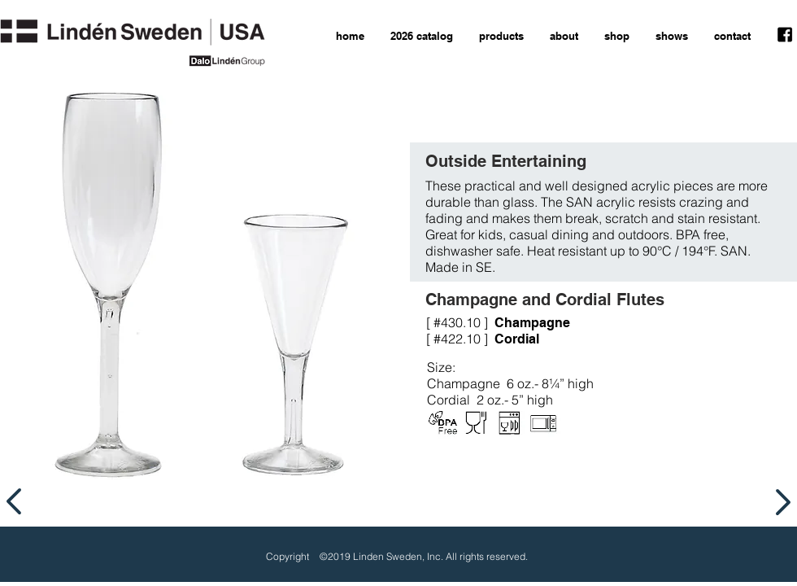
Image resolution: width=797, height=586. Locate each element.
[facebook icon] (785, 35)
